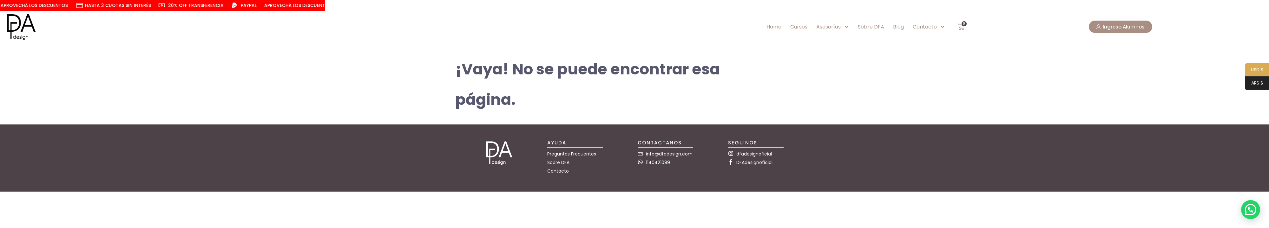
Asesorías (832, 27)
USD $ (1254, 70)
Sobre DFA (871, 26)
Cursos (798, 26)
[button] (1250, 209)
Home (773, 26)
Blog (898, 26)
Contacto (929, 27)
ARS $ (1254, 83)
